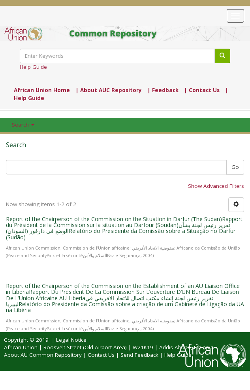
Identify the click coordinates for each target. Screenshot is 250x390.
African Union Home (42, 90)
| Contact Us (202, 90)
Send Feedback (139, 354)
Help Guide (33, 66)
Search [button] (23, 124)
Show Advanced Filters (216, 185)
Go (235, 166)
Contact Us (101, 354)
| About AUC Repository (108, 90)
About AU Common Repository (43, 354)
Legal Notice (71, 339)
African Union (21, 347)
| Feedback (163, 90)
